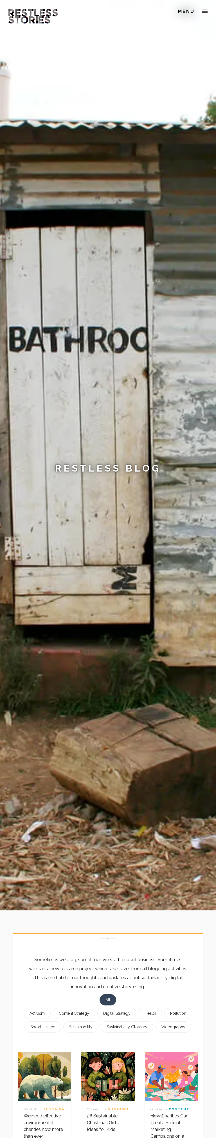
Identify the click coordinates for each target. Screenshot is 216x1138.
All (107, 1000)
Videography (173, 1027)
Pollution (178, 1013)
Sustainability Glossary (127, 1027)
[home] (24, 12)
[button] (205, 11)
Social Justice (42, 1027)
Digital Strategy (116, 1013)
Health (150, 1013)
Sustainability (81, 1027)
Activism (37, 1013)
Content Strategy (74, 1013)
